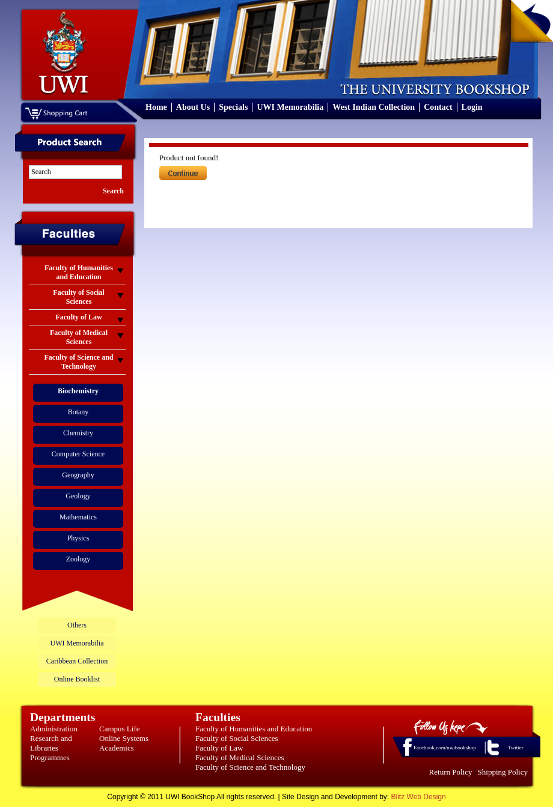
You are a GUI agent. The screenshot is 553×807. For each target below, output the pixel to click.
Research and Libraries (51, 743)
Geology (78, 496)
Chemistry (78, 433)
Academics (116, 747)
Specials (233, 107)
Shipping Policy (503, 771)
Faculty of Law (219, 747)
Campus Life (119, 728)
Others (77, 625)
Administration (54, 728)
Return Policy (450, 771)
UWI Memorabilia (290, 107)
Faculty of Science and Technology (250, 767)
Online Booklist (77, 679)
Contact (438, 107)
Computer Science (78, 454)
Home (156, 107)
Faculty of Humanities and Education (253, 728)
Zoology (78, 559)
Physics (78, 538)
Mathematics (78, 517)
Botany (78, 412)
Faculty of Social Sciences (236, 738)
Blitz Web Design (418, 797)
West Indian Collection (373, 107)
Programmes (50, 757)
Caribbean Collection (77, 661)
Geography (78, 475)
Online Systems (123, 738)
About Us (193, 107)
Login (472, 107)
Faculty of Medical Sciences (239, 757)
